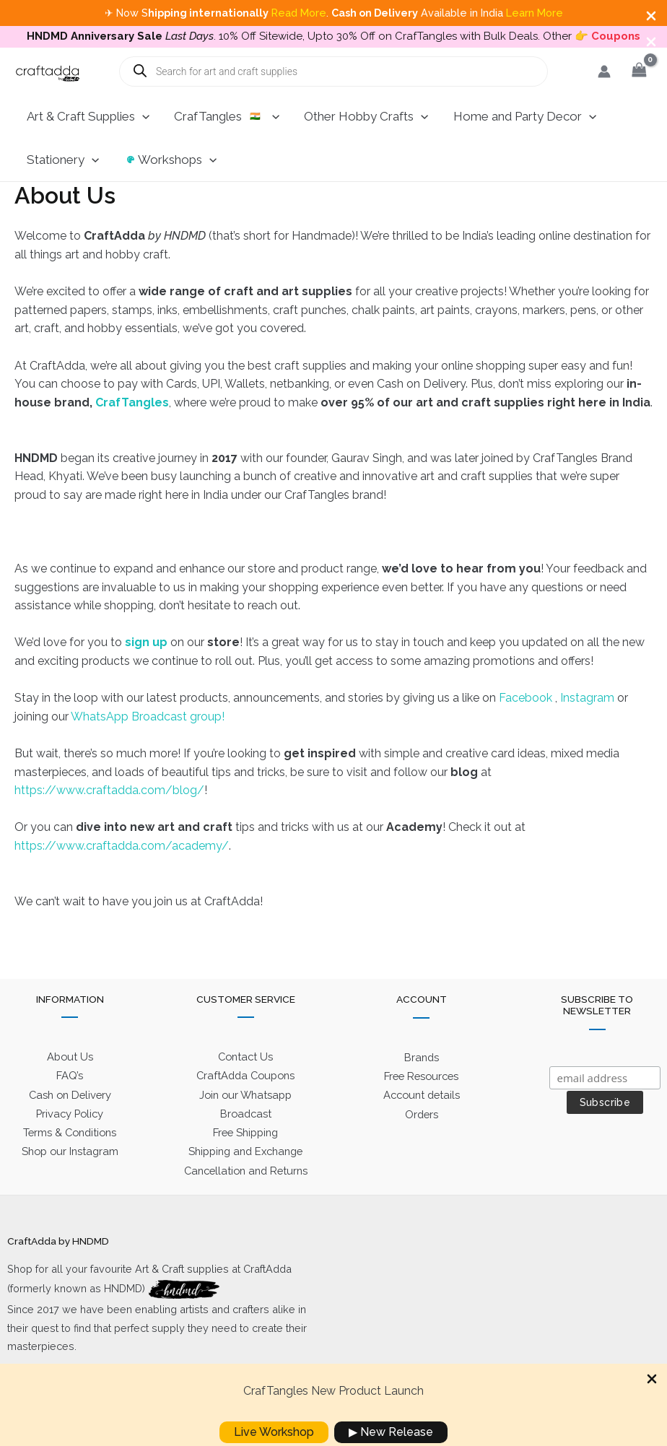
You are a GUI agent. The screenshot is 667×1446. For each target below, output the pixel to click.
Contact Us (245, 1085)
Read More (298, 12)
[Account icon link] (604, 95)
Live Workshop (274, 1432)
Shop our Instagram (69, 1177)
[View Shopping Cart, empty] (639, 95)
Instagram (588, 722)
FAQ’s (70, 1103)
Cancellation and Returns (246, 1195)
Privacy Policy (70, 1139)
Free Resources (421, 1103)
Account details (421, 1122)
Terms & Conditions (69, 1158)
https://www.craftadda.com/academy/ (121, 870)
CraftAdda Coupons (245, 1103)
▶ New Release (391, 1432)
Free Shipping (245, 1158)
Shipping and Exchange (245, 1177)
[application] (142, 140)
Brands (421, 1085)
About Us (69, 1085)
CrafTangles (132, 426)
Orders (421, 1140)
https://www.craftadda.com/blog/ (109, 815)
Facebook (527, 722)
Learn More (534, 12)
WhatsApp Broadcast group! (147, 741)
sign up (146, 667)
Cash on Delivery (69, 1121)
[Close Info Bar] (651, 17)
